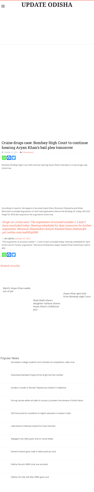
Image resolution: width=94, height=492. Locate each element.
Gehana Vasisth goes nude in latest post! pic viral (33, 402)
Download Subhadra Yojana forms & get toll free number (37, 326)
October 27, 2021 (22, 198)
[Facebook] (9, 117)
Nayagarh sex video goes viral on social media (32, 390)
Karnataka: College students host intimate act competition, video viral (42, 313)
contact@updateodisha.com (50, 486)
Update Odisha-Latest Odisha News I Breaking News (50, 489)
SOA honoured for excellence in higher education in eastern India (41, 364)
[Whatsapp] (4, 117)
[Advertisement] (47, 27)
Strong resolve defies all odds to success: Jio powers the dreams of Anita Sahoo (47, 351)
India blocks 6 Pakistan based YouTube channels (33, 377)
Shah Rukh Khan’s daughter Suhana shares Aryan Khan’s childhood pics (46, 239)
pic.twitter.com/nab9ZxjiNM (20, 192)
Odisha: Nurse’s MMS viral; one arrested (29, 415)
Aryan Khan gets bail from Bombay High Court (77, 255)
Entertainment (28, 112)
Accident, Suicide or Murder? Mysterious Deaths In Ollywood (38, 338)
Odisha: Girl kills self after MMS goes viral (30, 428)
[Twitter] (14, 117)
